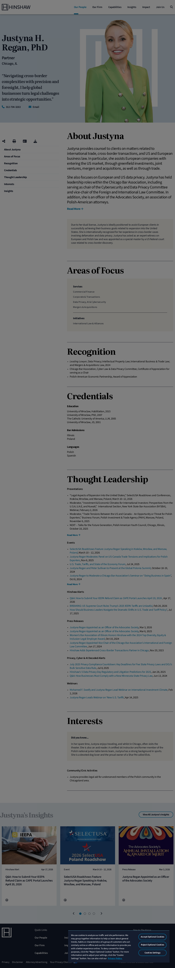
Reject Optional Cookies (152, 944)
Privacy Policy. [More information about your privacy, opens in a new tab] (115, 958)
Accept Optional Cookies (152, 936)
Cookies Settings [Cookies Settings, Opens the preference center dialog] (152, 952)
